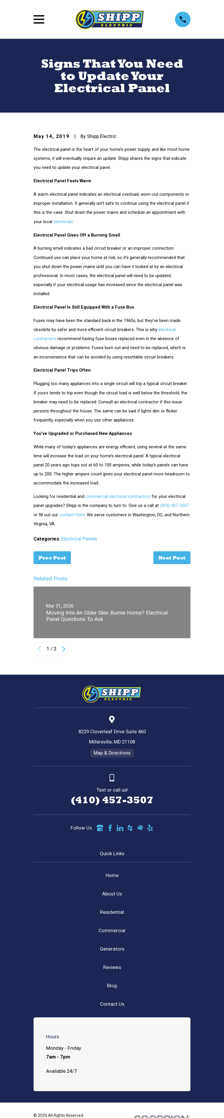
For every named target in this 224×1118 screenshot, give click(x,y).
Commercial (112, 930)
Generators (112, 949)
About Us (112, 894)
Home (112, 875)
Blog (112, 985)
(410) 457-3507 (174, 505)
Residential (112, 912)
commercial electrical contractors (117, 496)
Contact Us (112, 1004)
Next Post (172, 558)
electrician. (63, 221)
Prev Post (52, 558)
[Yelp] (150, 828)
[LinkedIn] (120, 828)
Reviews (112, 967)
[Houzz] (130, 828)
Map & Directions (112, 753)
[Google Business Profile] (100, 828)
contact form (72, 514)
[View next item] (63, 649)
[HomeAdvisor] (140, 828)
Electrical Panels (79, 539)
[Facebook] (110, 828)
